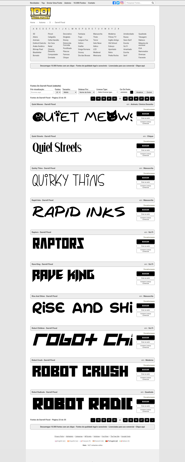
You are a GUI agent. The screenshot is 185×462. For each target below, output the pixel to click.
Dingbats (66, 37)
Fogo (80, 37)
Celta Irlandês (53, 40)
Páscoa (66, 51)
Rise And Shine (38, 296)
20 (104, 99)
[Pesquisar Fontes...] (152, 2)
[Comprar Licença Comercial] (145, 122)
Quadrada (142, 34)
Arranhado (127, 49)
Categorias (79, 436)
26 (136, 99)
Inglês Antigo (113, 40)
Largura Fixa (83, 40)
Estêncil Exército (39, 43)
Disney (65, 40)
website (56, 86)
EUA (140, 48)
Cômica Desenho (51, 50)
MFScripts (88, 436)
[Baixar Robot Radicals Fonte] (145, 401)
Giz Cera (51, 43)
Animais (36, 40)
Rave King (36, 264)
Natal (50, 46)
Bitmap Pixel (38, 49)
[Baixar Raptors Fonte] (145, 242)
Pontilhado (67, 48)
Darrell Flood (50, 104)
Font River (105, 436)
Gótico (81, 43)
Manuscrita (97, 34)
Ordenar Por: (83, 89)
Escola (126, 43)
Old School (112, 43)
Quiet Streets (37, 136)
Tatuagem (143, 37)
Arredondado (128, 34)
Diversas (142, 54)
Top (43, 3)
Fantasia (81, 34)
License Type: (102, 89)
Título (95, 37)
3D (34, 34)
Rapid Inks (36, 200)
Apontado (112, 49)
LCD (94, 49)
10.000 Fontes (79, 3)
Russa (125, 37)
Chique (66, 58)
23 (120, 99)
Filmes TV (112, 37)
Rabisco (142, 40)
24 (125, 99)
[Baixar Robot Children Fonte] (145, 338)
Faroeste (142, 58)
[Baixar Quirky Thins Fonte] (145, 178)
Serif (125, 55)
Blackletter (37, 52)
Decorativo (67, 34)
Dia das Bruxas (84, 55)
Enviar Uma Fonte (54, 3)
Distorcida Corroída (67, 44)
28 (147, 99)
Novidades (34, 3)
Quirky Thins (37, 168)
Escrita (126, 52)
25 (131, 99)
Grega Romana (84, 49)
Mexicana (97, 55)
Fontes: (58, 89)
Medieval (96, 52)
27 (141, 99)
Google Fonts (125, 436)
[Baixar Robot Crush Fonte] (145, 369)
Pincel (50, 34)
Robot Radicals (38, 392)
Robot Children (38, 328)
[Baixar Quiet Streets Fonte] (145, 146)
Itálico (95, 46)
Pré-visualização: (37, 89)
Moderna (112, 34)
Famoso (66, 54)
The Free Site (114, 436)
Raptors (35, 232)
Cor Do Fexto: (125, 89)
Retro (110, 52)
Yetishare (96, 436)
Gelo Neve (97, 43)
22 (114, 99)
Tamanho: (66, 89)
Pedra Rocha (113, 55)
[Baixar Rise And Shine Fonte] (145, 306)
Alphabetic (69, 436)
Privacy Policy (59, 436)
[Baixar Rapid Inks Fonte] (145, 210)
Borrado (36, 55)
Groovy (81, 52)
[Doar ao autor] (145, 118)
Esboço (111, 46)
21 (109, 99)
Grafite (81, 46)
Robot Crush (37, 360)
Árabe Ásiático (39, 46)
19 (98, 99)
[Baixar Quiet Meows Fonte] (145, 114)
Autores (67, 3)
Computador (53, 54)
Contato (91, 3)
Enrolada (51, 58)
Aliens (35, 37)
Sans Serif (127, 40)
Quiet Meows (37, 104)
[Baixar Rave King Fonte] (145, 274)
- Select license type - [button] (105, 92)
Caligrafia (52, 37)
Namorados (143, 51)
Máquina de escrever (143, 44)
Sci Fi (125, 46)
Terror (95, 40)
